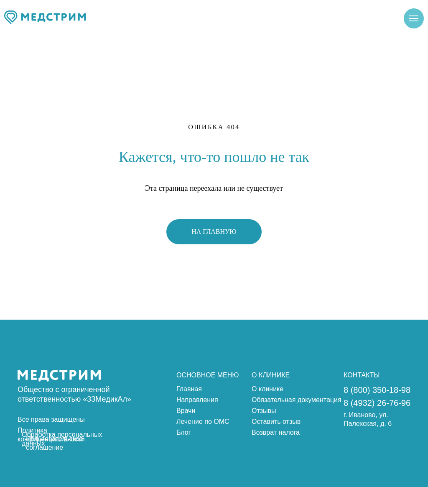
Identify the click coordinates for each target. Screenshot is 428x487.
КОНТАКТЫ (362, 375)
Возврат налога (276, 432)
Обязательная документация (296, 399)
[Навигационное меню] (413, 18)
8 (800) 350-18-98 (377, 390)
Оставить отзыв (276, 421)
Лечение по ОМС (202, 421)
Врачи (185, 410)
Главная (189, 388)
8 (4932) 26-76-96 (377, 403)
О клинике (267, 388)
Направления (197, 399)
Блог (183, 432)
